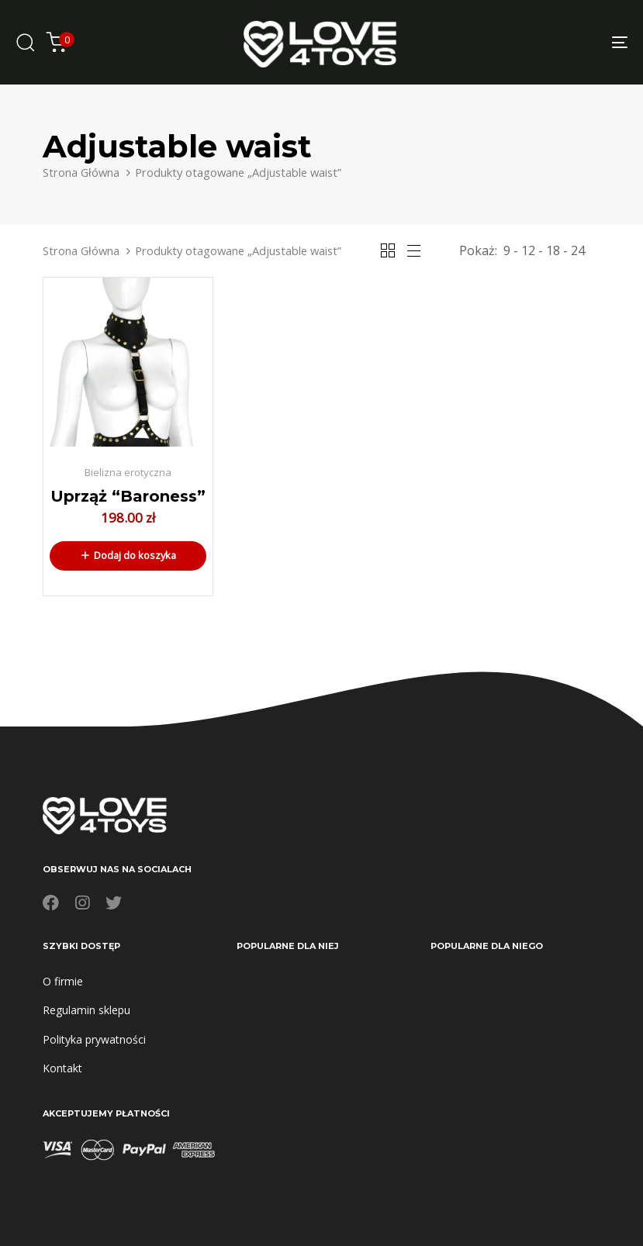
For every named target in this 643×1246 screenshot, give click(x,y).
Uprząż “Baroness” (128, 496)
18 (553, 250)
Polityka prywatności (94, 1039)
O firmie (63, 981)
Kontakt (62, 1068)
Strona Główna (81, 172)
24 (578, 250)
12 (528, 250)
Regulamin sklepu (86, 1010)
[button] (128, 556)
